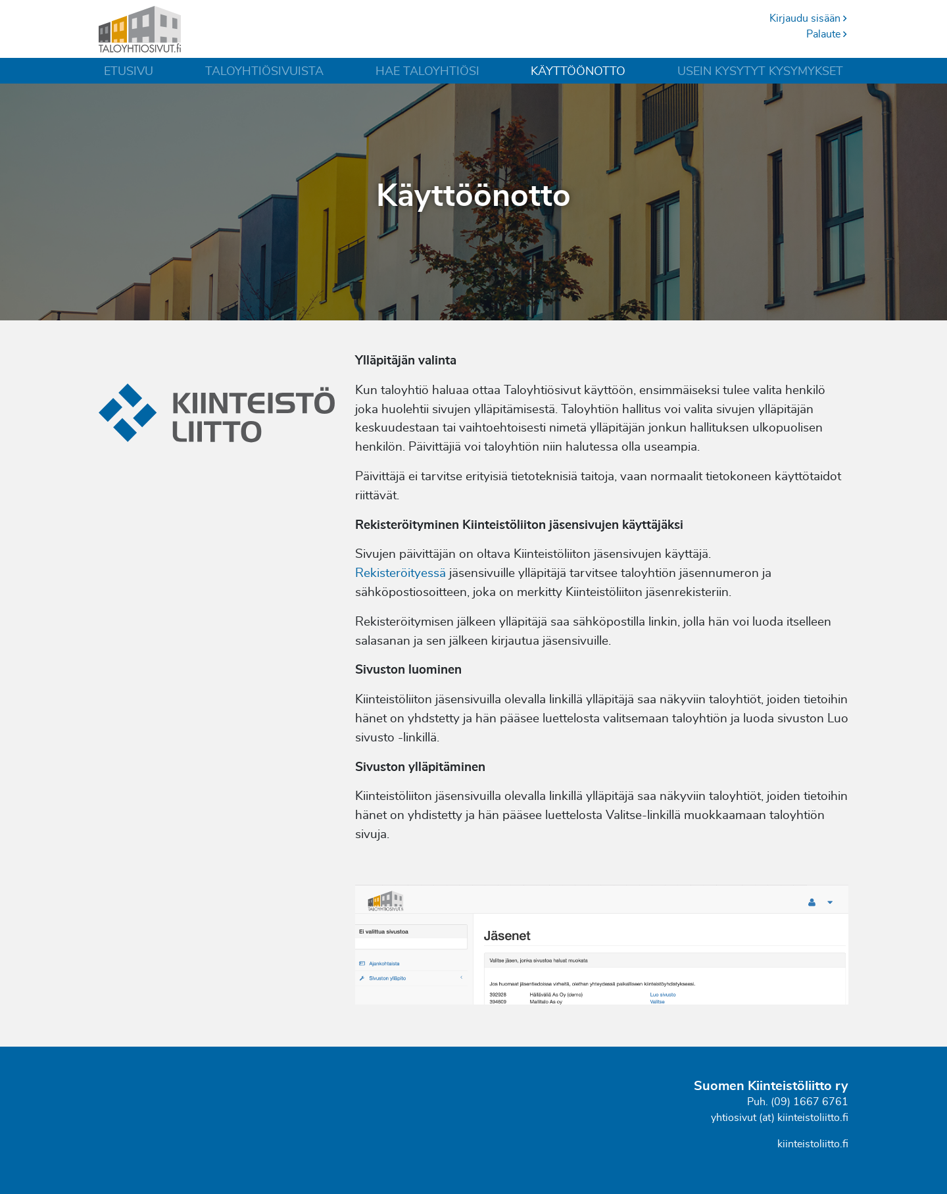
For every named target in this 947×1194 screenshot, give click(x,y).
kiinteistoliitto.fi (812, 1144)
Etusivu (128, 72)
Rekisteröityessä (400, 573)
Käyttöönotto (578, 72)
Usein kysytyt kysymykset (760, 72)
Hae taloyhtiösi (427, 72)
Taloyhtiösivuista (264, 72)
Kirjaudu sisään (808, 18)
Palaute (827, 34)
